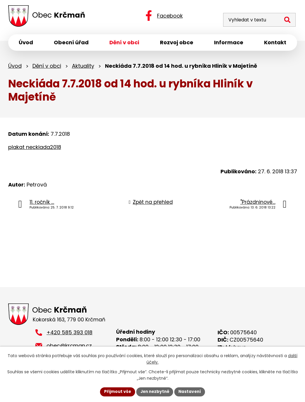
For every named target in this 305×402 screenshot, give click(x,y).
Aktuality (83, 66)
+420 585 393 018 (69, 333)
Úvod (15, 66)
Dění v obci (46, 66)
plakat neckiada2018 (34, 148)
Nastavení (191, 391)
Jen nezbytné (154, 391)
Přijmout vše (116, 391)
